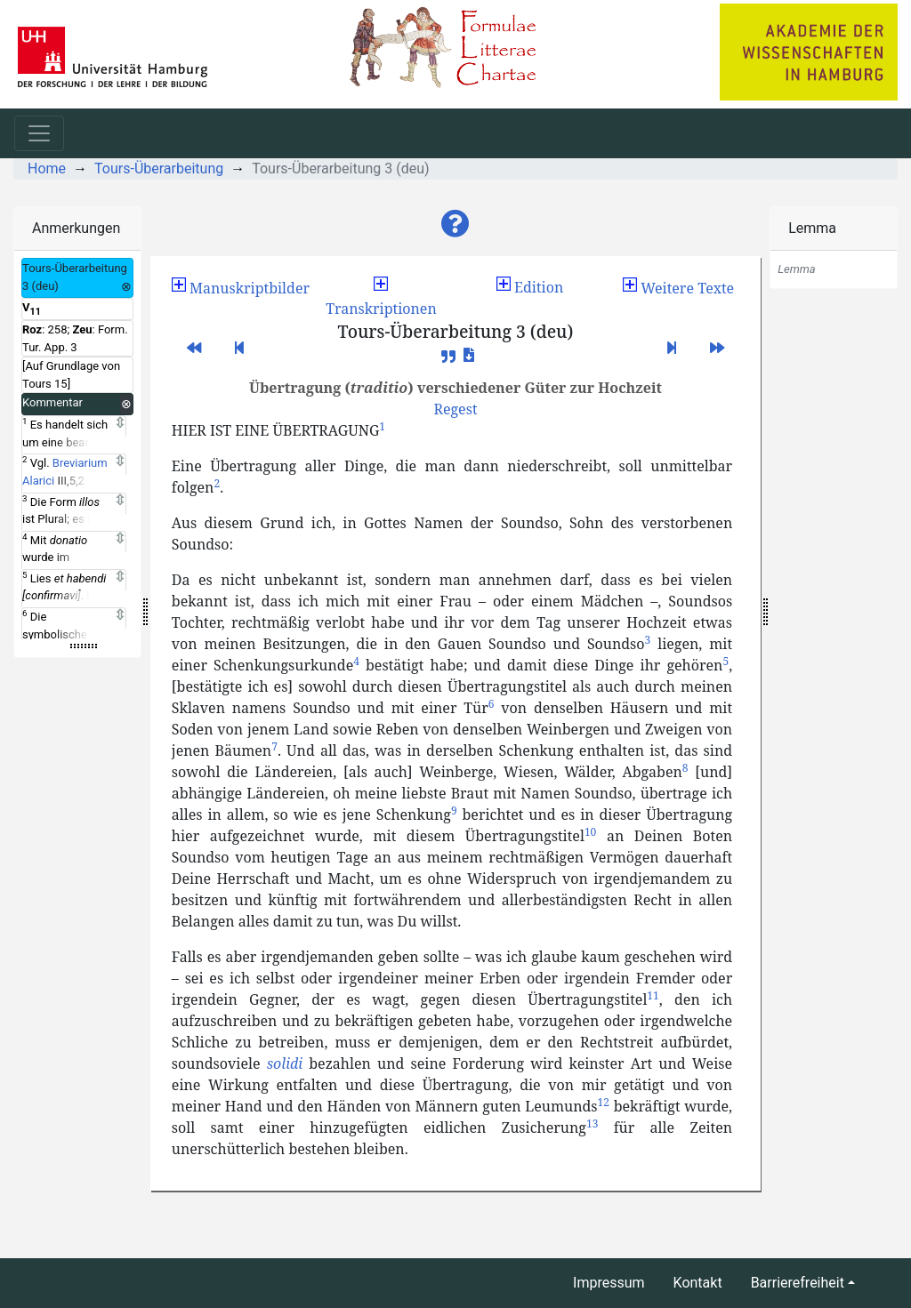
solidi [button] (284, 1063)
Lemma (812, 228)
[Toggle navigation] (39, 133)
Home (47, 168)
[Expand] (119, 423)
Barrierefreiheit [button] (797, 1282)
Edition (529, 287)
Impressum (609, 1282)
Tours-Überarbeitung (158, 168)
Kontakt (697, 1282)
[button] (455, 224)
